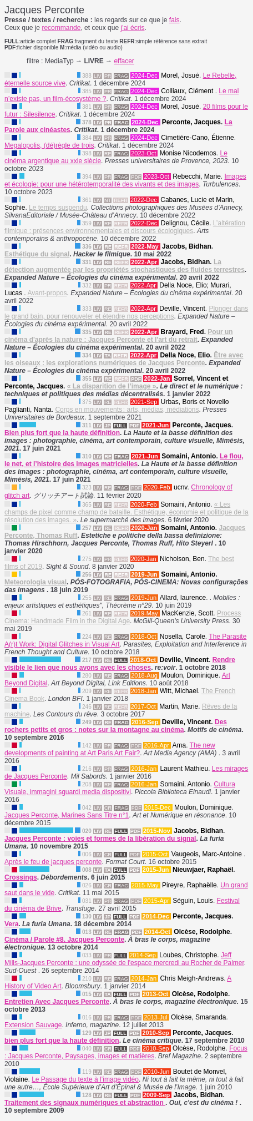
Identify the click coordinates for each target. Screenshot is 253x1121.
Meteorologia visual (35, 582)
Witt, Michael (179, 691)
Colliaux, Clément (188, 91)
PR (108, 76)
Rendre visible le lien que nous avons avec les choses (119, 663)
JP (107, 425)
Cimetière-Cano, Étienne (197, 138)
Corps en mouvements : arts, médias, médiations (127, 409)
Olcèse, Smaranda (198, 1017)
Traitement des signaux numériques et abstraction (84, 1103)
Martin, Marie (178, 706)
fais (174, 20)
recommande (61, 28)
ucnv (180, 487)
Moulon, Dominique (189, 675)
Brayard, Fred (182, 332)
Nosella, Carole (182, 636)
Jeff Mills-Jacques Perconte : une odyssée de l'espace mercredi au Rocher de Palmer (124, 959)
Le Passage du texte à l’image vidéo (85, 1079)
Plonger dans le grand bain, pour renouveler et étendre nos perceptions (126, 312)
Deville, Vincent (182, 308)
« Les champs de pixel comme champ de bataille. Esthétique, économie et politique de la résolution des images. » (126, 512)
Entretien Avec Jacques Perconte (56, 1002)
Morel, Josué (180, 75)
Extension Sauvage (33, 1025)
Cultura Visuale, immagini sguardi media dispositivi (119, 788)
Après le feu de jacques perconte (53, 862)
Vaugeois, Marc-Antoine (207, 854)
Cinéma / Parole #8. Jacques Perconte (64, 939)
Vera (11, 924)
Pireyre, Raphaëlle (189, 885)
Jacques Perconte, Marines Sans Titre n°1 (66, 815)
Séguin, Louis (193, 901)
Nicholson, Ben (182, 559)
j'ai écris (132, 28)
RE (108, 153)
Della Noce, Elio (185, 355)
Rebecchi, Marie (197, 176)
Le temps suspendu (58, 207)
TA (107, 355)
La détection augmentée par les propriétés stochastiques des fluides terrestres (124, 266)
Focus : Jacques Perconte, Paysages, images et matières (125, 1052)
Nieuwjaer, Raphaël (203, 869)
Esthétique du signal (36, 254)
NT (107, 200)
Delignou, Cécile (185, 223)
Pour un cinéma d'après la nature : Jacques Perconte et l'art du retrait (118, 336)
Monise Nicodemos (188, 153)
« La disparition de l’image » (111, 386)
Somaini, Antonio (188, 456)
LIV (98, 76)
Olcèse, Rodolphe (202, 932)
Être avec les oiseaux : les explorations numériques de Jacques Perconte (124, 359)
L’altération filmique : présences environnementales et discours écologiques (124, 227)
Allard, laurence (183, 598)
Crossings (20, 877)
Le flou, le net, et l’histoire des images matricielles (124, 460)
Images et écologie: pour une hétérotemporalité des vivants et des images (125, 180)
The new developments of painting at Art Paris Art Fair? (109, 749)
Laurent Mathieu (184, 768)
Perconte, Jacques (191, 122)
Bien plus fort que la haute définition (62, 433)
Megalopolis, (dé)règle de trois (49, 145)
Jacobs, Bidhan (186, 246)
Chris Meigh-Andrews (192, 978)
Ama (179, 745)
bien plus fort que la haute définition (61, 1040)
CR (108, 808)
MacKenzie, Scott (187, 613)
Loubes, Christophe (188, 955)
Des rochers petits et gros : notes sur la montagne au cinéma (115, 726)
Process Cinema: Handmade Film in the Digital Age (122, 617)
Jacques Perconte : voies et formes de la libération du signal (100, 838)
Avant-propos (47, 293)
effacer (124, 61)
